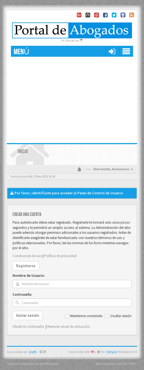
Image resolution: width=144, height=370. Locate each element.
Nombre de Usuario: (29, 275)
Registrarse (26, 266)
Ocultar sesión (117, 316)
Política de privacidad (60, 256)
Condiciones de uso (27, 256)
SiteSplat (112, 352)
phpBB (33, 352)
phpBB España (49, 364)
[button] (112, 51)
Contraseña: (22, 294)
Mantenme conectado (83, 316)
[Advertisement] (72, 97)
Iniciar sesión (27, 315)
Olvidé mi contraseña (28, 326)
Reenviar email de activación (68, 326)
